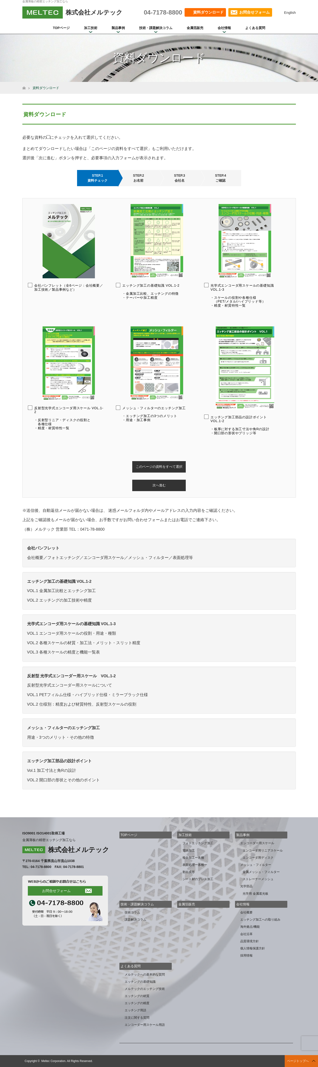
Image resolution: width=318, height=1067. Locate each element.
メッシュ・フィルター (255, 865)
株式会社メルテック (78, 849)
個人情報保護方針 (252, 948)
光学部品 (246, 886)
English (290, 12)
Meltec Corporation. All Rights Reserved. (67, 1061)
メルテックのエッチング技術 (145, 989)
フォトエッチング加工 (197, 843)
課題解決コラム (135, 919)
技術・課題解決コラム (155, 28)
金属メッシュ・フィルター (261, 872)
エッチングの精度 (137, 1003)
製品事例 (118, 28)
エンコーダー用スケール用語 (145, 1025)
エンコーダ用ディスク (258, 857)
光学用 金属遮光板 (255, 893)
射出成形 (188, 872)
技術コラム (132, 912)
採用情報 (246, 955)
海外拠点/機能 (250, 926)
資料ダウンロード (208, 12)
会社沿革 (246, 934)
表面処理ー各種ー (194, 865)
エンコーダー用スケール (257, 843)
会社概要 (246, 912)
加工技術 (90, 28)
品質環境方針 (249, 941)
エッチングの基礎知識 (140, 981)
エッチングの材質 (137, 996)
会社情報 (224, 28)
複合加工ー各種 (193, 857)
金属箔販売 (195, 28)
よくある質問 (255, 28)
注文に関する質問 (137, 1017)
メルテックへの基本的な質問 (145, 974)
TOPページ (61, 28)
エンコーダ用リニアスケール (263, 850)
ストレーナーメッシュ (258, 879)
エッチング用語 (135, 1010)
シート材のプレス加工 (197, 879)
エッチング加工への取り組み (260, 919)
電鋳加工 (188, 850)
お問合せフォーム (254, 12)
